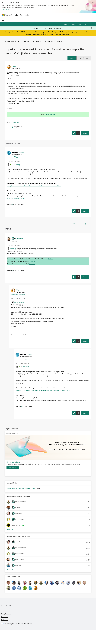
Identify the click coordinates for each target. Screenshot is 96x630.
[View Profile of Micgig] (14, 66)
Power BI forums (12, 41)
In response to (12, 157)
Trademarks (4, 620)
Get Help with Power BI (42, 41)
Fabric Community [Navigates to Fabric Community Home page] (22, 15)
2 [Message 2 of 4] (12, 270)
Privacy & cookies (6, 614)
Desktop (59, 41)
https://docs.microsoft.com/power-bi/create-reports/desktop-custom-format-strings (34, 186)
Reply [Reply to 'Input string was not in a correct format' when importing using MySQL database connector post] (85, 133)
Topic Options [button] (83, 58)
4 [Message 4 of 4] (12, 204)
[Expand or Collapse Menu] (3, 20)
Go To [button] (86, 24)
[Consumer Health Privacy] (25, 623)
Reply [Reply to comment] (85, 211)
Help (80, 24)
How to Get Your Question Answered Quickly (21, 488)
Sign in (74, 24)
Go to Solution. (51, 114)
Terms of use (4, 617)
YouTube (50, 259)
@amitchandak (19, 302)
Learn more (5, 9)
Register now (65, 34)
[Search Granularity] (39, 28)
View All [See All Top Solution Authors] (9, 529)
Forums (25, 41)
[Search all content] (70, 28)
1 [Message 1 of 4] (12, 127)
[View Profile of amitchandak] (19, 238)
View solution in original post (16, 198)
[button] (71, 58)
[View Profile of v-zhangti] (21, 152)
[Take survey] (12, 467)
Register (66, 24)
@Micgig (17, 165)
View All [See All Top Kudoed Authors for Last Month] (9, 569)
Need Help (16, 122)
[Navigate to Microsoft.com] (7, 15)
